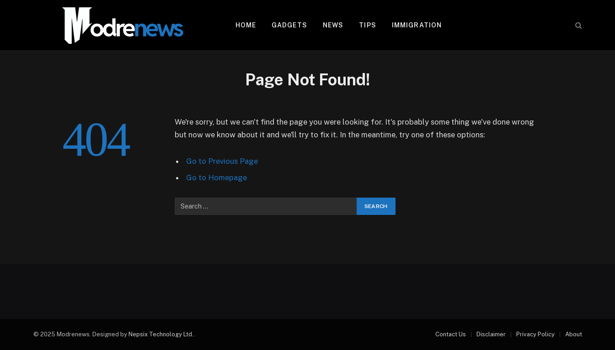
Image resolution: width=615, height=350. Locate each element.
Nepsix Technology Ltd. (161, 334)
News (333, 25)
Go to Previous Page (222, 161)
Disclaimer (491, 334)
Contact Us (450, 334)
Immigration (417, 25)
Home (245, 25)
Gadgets (289, 25)
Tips (367, 25)
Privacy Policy (535, 334)
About (573, 334)
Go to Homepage (216, 177)
